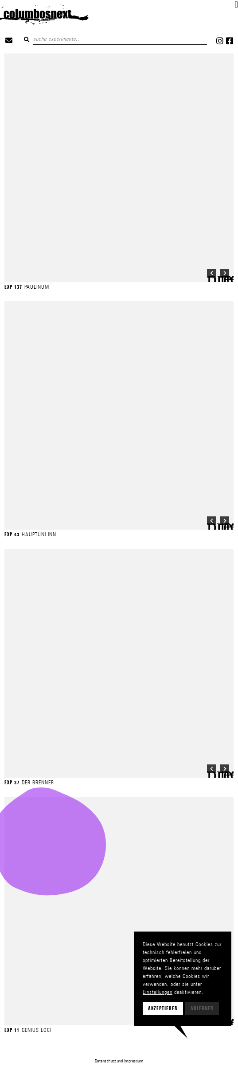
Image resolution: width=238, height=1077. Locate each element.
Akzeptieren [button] (163, 1008)
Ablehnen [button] (202, 1008)
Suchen (26, 39)
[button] (236, 4)
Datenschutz (105, 1060)
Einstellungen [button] (157, 992)
